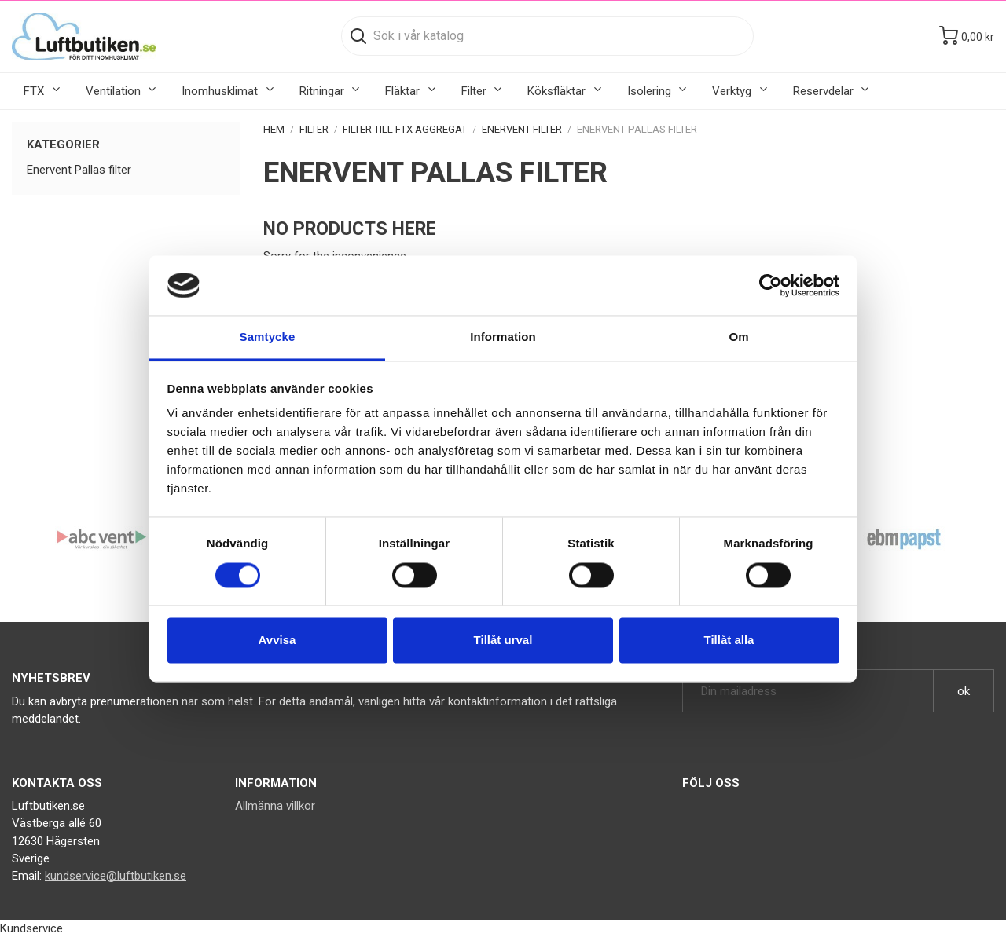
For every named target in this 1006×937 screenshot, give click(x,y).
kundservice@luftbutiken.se (115, 876)
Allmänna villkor (275, 806)
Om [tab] (738, 337)
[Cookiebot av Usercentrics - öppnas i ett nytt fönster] (770, 285)
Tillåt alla (729, 640)
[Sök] (547, 36)
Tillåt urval (503, 640)
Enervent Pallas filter (79, 170)
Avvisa (277, 640)
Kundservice (31, 928)
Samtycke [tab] (268, 337)
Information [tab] (503, 337)
